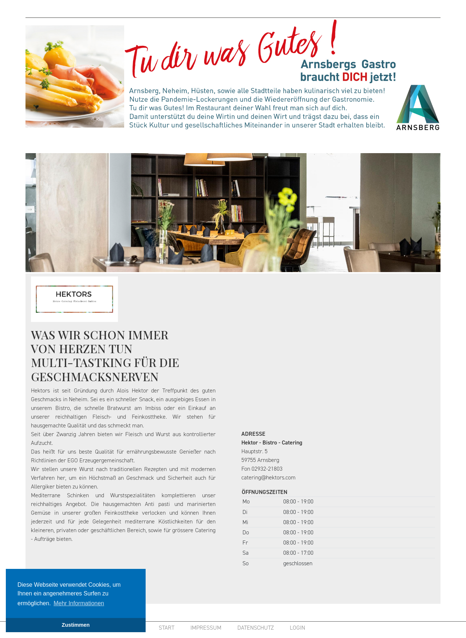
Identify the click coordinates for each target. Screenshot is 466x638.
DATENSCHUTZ (255, 627)
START (166, 627)
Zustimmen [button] (76, 625)
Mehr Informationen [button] (79, 603)
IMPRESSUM (205, 627)
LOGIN (297, 627)
